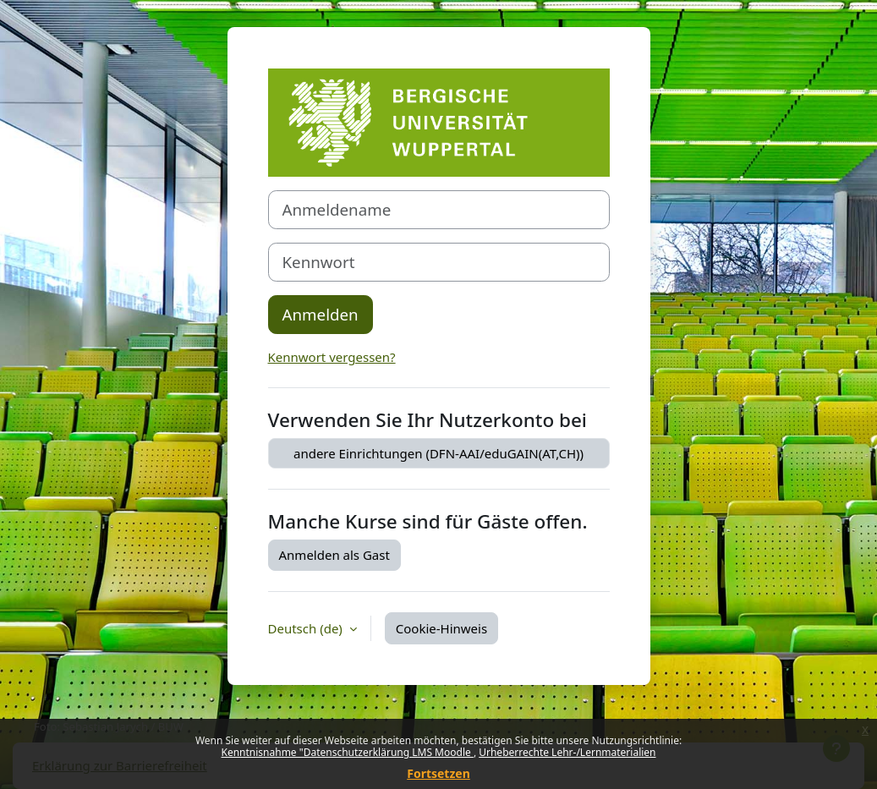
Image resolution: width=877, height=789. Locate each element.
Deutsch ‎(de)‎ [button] (307, 628)
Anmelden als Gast (334, 554)
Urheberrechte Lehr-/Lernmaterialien (567, 752)
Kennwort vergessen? (332, 356)
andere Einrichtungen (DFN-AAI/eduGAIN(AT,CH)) (438, 453)
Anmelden (320, 314)
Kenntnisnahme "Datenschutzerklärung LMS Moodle (347, 752)
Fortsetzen (438, 773)
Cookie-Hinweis (441, 628)
